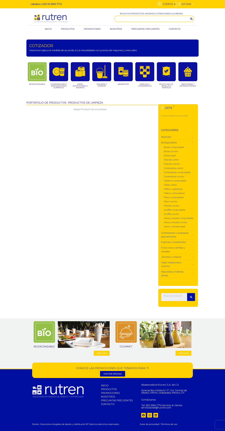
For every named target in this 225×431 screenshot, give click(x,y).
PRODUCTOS (68, 29)
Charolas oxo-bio (172, 164)
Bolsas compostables (174, 147)
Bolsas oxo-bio (171, 151)
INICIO (48, 29)
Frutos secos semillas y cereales (173, 249)
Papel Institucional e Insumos (171, 264)
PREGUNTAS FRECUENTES (145, 29)
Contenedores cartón (173, 168)
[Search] (191, 19)
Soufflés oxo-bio (171, 214)
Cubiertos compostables (175, 181)
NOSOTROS (116, 29)
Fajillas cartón (170, 185)
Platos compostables (174, 197)
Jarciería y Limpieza (171, 257)
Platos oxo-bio (170, 201)
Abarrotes (166, 137)
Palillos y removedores (174, 193)
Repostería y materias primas (172, 273)
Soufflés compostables (174, 210)
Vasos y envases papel (174, 226)
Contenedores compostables (177, 172)
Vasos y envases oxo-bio (175, 222)
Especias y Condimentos (173, 242)
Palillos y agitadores (173, 189)
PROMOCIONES (92, 29)
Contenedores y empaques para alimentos (175, 235)
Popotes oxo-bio (171, 206)
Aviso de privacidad (149, 424)
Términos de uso (169, 424)
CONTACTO (175, 29)
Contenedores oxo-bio (174, 176)
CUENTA (169, 4)
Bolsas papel (170, 155)
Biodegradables (169, 142)
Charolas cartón (171, 160)
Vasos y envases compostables (179, 218)
